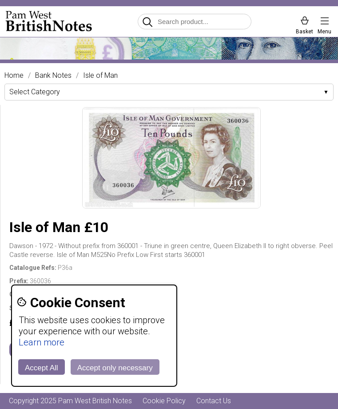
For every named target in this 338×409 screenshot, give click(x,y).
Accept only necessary (115, 368)
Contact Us (213, 401)
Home (14, 75)
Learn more (41, 342)
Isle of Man (100, 75)
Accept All (41, 368)
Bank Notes (53, 75)
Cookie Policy (164, 401)
